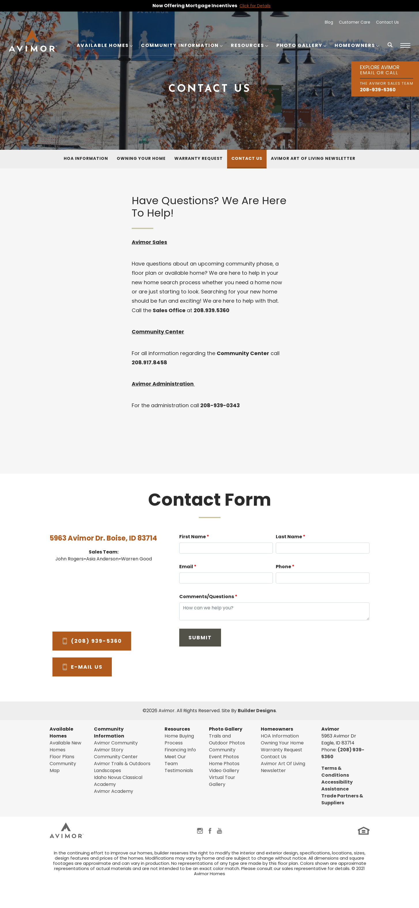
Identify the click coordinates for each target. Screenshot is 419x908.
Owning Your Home (141, 158)
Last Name (290, 536)
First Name (194, 536)
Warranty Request (198, 158)
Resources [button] (247, 45)
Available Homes (61, 732)
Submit (200, 637)
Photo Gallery (225, 729)
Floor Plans (62, 756)
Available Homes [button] (103, 45)
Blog (329, 22)
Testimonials (179, 770)
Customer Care (354, 22)
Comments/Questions (208, 596)
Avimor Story (108, 749)
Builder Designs (257, 710)
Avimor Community (116, 743)
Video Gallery (224, 770)
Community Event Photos (224, 753)
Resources (177, 729)
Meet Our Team (175, 760)
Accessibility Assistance (337, 785)
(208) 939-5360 (96, 640)
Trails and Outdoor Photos (227, 739)
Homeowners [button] (355, 45)
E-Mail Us (87, 666)
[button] (390, 48)
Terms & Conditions (335, 771)
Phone (285, 566)
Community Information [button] (180, 45)
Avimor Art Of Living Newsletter (313, 158)
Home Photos (224, 763)
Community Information (109, 732)
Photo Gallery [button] (299, 45)
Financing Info (180, 749)
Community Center (116, 756)
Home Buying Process (179, 739)
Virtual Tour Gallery (222, 781)
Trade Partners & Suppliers (342, 799)
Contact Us (387, 22)
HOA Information (86, 158)
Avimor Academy (113, 791)
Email (188, 566)
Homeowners (277, 729)
